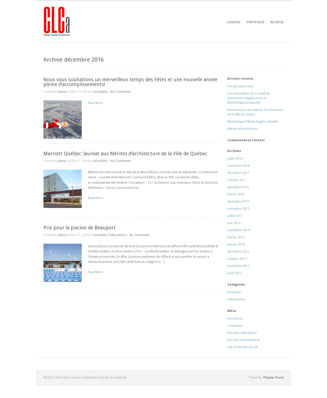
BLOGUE (277, 22)
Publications (117, 235)
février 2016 (235, 194)
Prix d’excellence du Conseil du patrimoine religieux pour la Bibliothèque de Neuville (248, 98)
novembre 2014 (238, 230)
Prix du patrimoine (240, 86)
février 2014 (235, 237)
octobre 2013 (237, 259)
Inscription (235, 318)
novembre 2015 (238, 208)
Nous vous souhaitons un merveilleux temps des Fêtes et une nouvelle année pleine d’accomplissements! (130, 82)
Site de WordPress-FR (242, 347)
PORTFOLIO (255, 22)
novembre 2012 (238, 266)
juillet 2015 (235, 216)
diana (62, 91)
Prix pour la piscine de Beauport (79, 228)
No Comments (120, 91)
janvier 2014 (236, 244)
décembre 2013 (238, 251)
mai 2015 (234, 223)
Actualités (100, 91)
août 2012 (234, 273)
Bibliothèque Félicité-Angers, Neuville (252, 121)
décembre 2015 (238, 201)
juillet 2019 (235, 158)
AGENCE (233, 22)
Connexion (235, 325)
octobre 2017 (237, 180)
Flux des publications (242, 333)
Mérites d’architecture (242, 129)
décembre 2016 (238, 187)
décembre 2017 (238, 173)
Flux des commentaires (243, 340)
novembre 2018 (238, 166)
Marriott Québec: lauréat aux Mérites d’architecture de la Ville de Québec (125, 154)
